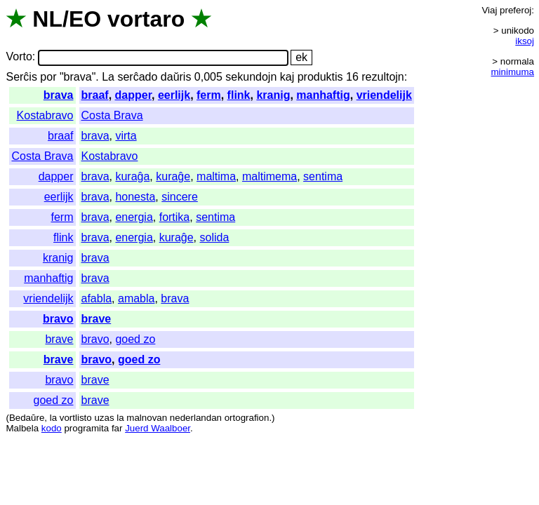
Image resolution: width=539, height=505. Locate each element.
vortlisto (76, 417)
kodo (51, 428)
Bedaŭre (26, 417)
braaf (95, 95)
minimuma (512, 72)
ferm (209, 95)
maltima (216, 176)
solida (214, 237)
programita (86, 428)
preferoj (515, 10)
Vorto (19, 57)
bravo (58, 319)
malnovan (146, 417)
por (48, 77)
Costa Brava (112, 115)
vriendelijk (384, 95)
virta (125, 136)
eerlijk (174, 95)
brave (96, 319)
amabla (136, 298)
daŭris (176, 77)
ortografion (247, 417)
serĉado (137, 77)
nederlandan (196, 417)
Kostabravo (45, 115)
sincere (179, 197)
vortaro (146, 19)
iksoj (524, 41)
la (53, 417)
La (108, 77)
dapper (133, 95)
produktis (320, 77)
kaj (287, 77)
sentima (322, 176)
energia (133, 217)
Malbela (22, 428)
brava (59, 95)
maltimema (269, 176)
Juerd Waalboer (157, 428)
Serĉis (21, 77)
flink (239, 95)
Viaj (489, 10)
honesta (135, 197)
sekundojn (251, 77)
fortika (174, 217)
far (117, 428)
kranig (273, 95)
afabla (96, 298)
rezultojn (382, 77)
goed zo (135, 339)
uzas (104, 417)
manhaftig (323, 95)
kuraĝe (173, 176)
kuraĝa (132, 176)
